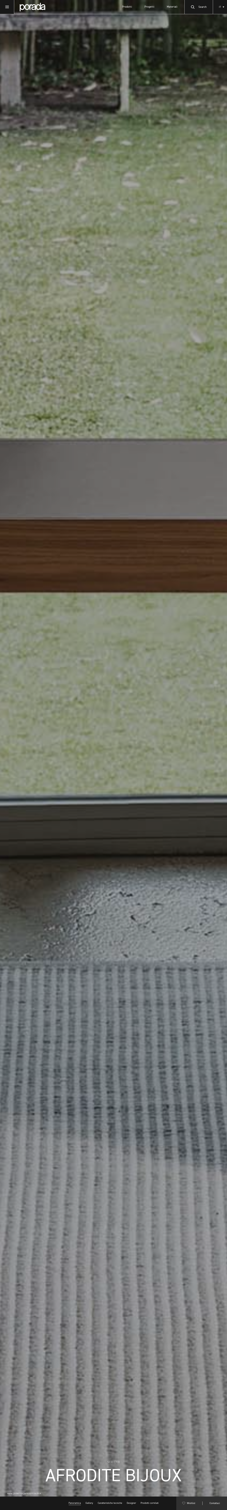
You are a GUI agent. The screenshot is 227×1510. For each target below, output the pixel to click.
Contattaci (214, 1503)
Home (9, 1494)
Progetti (149, 6)
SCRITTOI (18, 1494)
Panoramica (75, 1503)
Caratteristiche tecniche (110, 1503)
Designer (131, 1503)
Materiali (172, 6)
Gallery (89, 1503)
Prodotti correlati (150, 1503)
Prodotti (127, 6)
